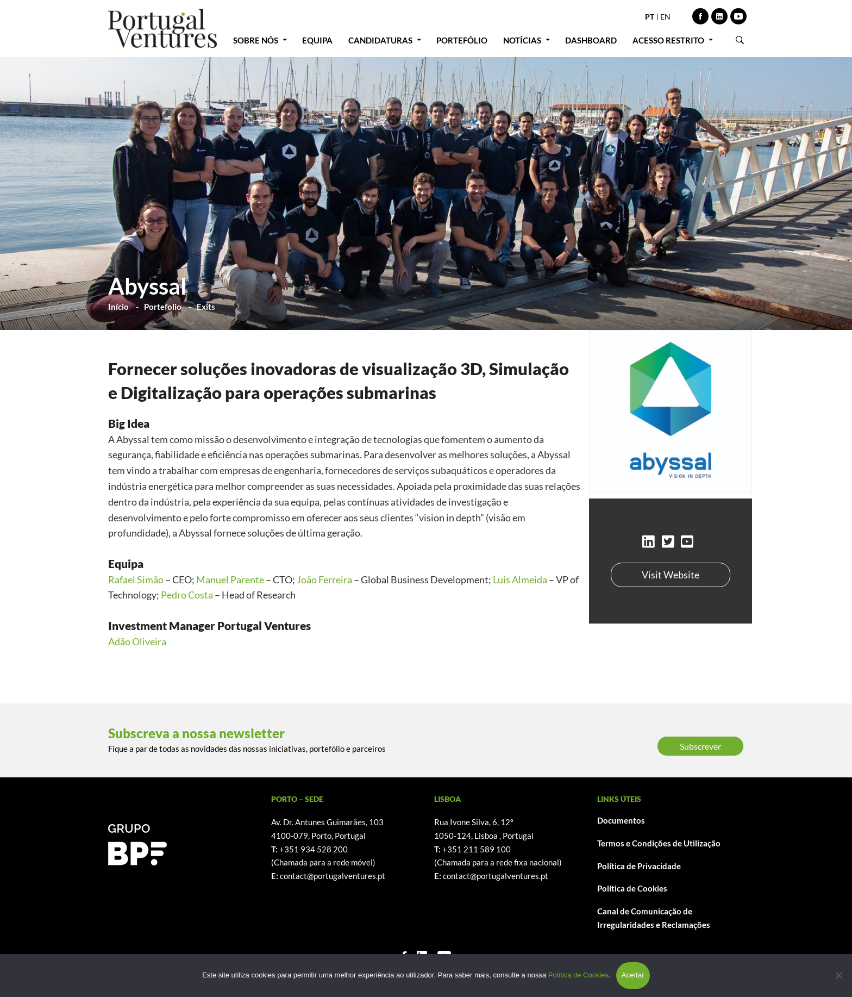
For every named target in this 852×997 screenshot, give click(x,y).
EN (665, 16)
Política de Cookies (632, 888)
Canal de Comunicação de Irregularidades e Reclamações (653, 918)
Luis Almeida (520, 579)
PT (649, 16)
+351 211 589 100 (476, 849)
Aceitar (633, 975)
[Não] (838, 975)
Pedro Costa (187, 595)
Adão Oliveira (137, 641)
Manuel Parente (230, 579)
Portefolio (162, 306)
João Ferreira (324, 579)
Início (118, 306)
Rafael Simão (136, 579)
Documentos (621, 820)
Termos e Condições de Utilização (659, 843)
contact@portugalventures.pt (332, 876)
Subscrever (700, 746)
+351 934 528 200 (313, 849)
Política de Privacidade (639, 866)
